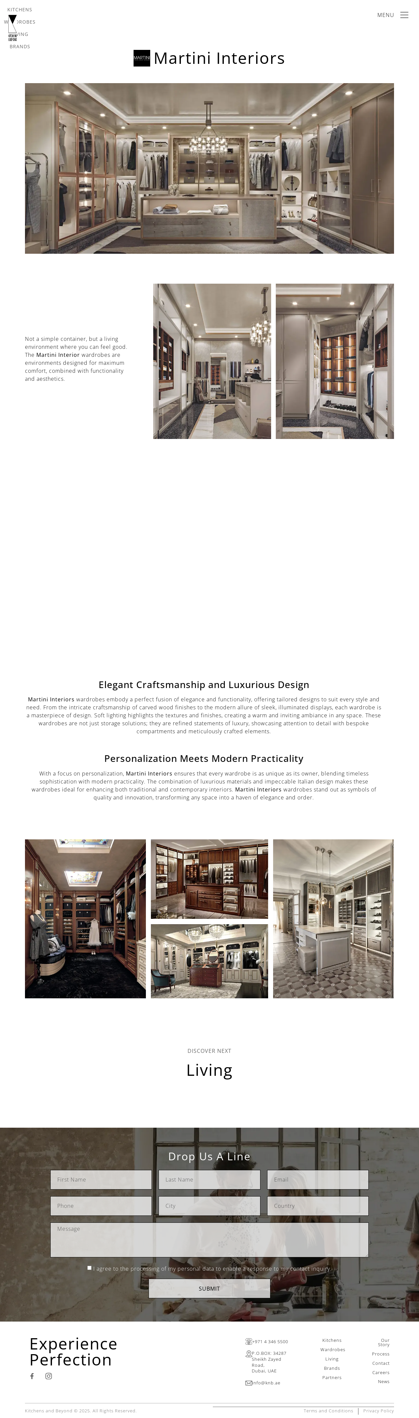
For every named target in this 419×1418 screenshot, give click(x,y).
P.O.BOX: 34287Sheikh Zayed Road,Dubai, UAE (269, 1362)
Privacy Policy (378, 1410)
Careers (381, 1372)
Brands (332, 1368)
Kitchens (332, 1340)
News (384, 1381)
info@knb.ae (266, 1383)
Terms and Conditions (328, 1410)
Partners (332, 1377)
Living (209, 1069)
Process (381, 1354)
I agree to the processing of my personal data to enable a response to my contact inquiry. (212, 1268)
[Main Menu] (394, 15)
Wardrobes (332, 1349)
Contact (381, 1363)
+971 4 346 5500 (270, 1342)
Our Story (384, 1342)
